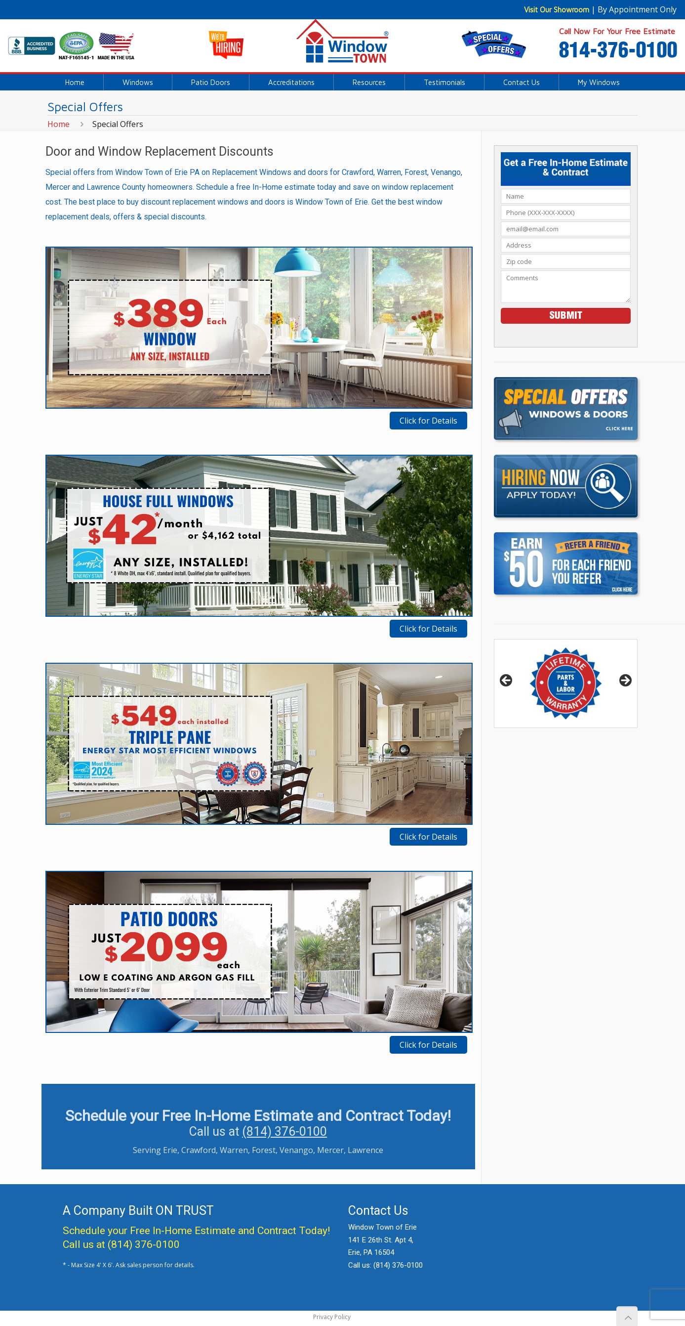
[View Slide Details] (565, 683)
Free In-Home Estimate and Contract (213, 1231)
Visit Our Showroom (556, 9)
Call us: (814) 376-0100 (385, 1265)
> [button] (624, 681)
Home (58, 124)
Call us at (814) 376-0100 (121, 1244)
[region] (566, 683)
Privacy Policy (332, 1317)
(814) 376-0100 (284, 1131)
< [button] (506, 681)
